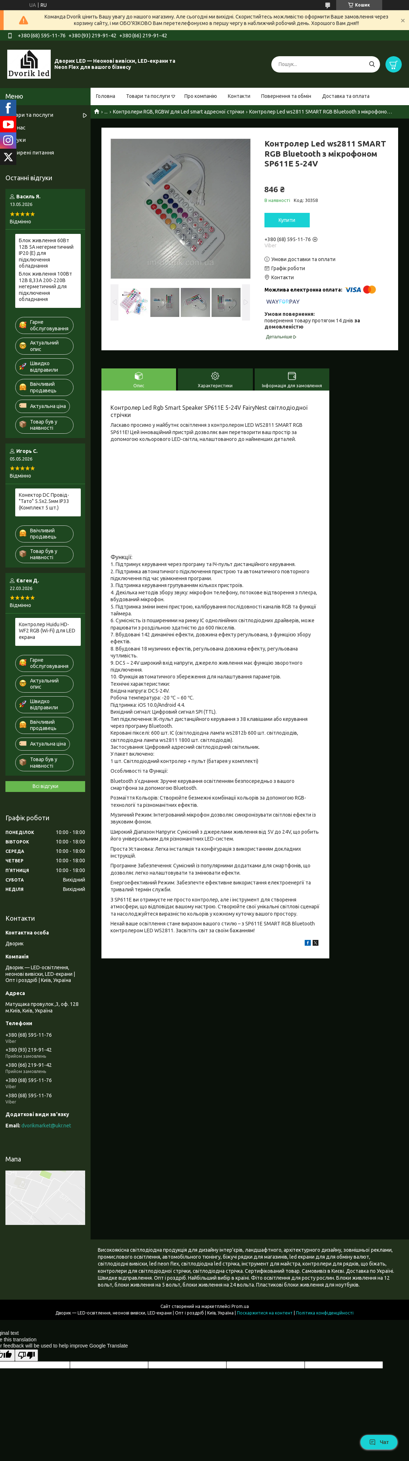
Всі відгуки (45, 786)
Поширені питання (29, 152)
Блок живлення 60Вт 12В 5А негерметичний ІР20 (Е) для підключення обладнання (46, 253)
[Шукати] (372, 64)
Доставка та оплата (346, 96)
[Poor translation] (26, 1355)
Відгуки (15, 140)
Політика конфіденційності (325, 1313)
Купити (287, 220)
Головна (105, 96)
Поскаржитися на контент (265, 1313)
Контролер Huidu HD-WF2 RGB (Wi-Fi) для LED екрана (47, 631)
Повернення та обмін (286, 96)
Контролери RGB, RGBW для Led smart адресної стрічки (178, 112)
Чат (379, 1442)
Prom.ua (240, 1306)
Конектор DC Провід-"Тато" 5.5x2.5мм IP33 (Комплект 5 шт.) (44, 501)
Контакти (239, 96)
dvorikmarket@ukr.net (46, 1125)
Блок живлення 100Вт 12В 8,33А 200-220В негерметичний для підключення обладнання (45, 286)
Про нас (15, 127)
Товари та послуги (148, 96)
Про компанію (200, 96)
